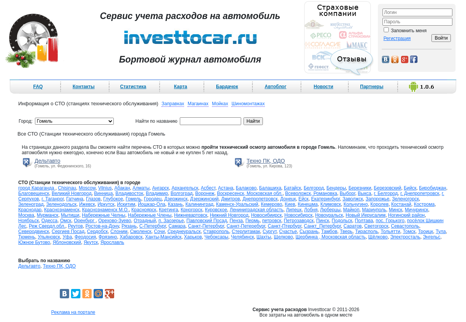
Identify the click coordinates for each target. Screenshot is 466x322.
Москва (26, 215)
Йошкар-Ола (151, 204)
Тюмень (26, 237)
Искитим (126, 204)
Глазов (93, 199)
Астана (225, 188)
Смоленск (140, 231)
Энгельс (431, 237)
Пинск (322, 220)
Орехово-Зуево (114, 220)
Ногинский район (406, 215)
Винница (103, 193)
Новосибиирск (266, 215)
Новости (323, 86)
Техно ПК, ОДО (266, 161)
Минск (395, 209)
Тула (441, 231)
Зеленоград (30, 204)
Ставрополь (216, 231)
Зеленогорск (405, 199)
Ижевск (87, 204)
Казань (175, 204)
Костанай (401, 204)
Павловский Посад (206, 220)
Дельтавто (47, 161)
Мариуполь (374, 209)
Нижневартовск (190, 215)
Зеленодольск (61, 204)
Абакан (122, 188)
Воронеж (204, 193)
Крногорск (191, 209)
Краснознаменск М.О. (105, 209)
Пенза (236, 220)
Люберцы (330, 209)
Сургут (269, 231)
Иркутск (105, 204)
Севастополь (405, 226)
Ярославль (112, 242)
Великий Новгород (72, 193)
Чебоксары (216, 237)
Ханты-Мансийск (163, 237)
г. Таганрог (53, 199)
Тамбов (329, 231)
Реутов (75, 226)
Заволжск (353, 199)
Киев (290, 204)
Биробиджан (432, 188)
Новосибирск (298, 215)
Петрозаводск (299, 220)
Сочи (159, 231)
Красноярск (143, 209)
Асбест (208, 188)
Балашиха (270, 188)
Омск (65, 220)
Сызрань (308, 231)
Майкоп (351, 209)
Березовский (388, 188)
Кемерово (271, 204)
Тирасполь (366, 231)
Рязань (129, 226)
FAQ (38, 86)
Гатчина (74, 199)
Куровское (216, 209)
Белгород (314, 188)
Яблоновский (67, 242)
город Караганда (37, 188)
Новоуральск (329, 215)
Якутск (90, 242)
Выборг (347, 193)
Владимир (157, 193)
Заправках (173, 103)
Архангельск (185, 188)
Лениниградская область (256, 209)
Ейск (304, 199)
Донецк (288, 199)
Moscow (87, 188)
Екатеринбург (325, 199)
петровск (271, 220)
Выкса (364, 193)
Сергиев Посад (68, 231)
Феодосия (85, 237)
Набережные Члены (149, 215)
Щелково (283, 237)
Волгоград (181, 193)
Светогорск (376, 226)
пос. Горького (390, 220)
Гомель (133, 199)
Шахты (264, 237)
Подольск (342, 220)
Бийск (410, 188)
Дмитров (230, 199)
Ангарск (160, 188)
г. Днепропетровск (419, 193)
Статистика (133, 86)
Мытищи (70, 215)
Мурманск (47, 215)
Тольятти (390, 231)
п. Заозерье (171, 220)
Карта (180, 86)
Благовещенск (33, 193)
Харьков (193, 237)
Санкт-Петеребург (246, 226)
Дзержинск (176, 199)
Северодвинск (33, 231)
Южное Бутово (34, 242)
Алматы (141, 188)
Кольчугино (356, 204)
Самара (177, 226)
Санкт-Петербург (206, 226)
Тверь (346, 231)
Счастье (288, 231)
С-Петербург (152, 226)
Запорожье (377, 199)
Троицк (425, 231)
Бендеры (336, 188)
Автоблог (276, 86)
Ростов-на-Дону (102, 226)
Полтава (364, 220)
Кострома (424, 204)
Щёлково (378, 237)
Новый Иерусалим (366, 215)
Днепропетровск (260, 199)
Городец (153, 199)
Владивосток (129, 193)
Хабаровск (131, 237)
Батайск (292, 188)
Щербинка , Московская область (331, 237)
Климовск (330, 204)
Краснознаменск (61, 209)
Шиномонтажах (247, 103)
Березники (359, 188)
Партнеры (371, 86)
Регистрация (396, 38)
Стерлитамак (246, 231)
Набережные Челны (103, 215)
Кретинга (168, 209)
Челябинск (242, 237)
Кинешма (308, 204)
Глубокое (113, 199)
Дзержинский (204, 199)
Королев (379, 204)
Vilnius (105, 188)
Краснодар (30, 209)
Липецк (294, 209)
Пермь (252, 220)
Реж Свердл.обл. (47, 226)
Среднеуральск (184, 231)
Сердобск (97, 231)
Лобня (311, 209)
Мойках (220, 103)
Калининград (200, 204)
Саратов (352, 226)
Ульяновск (49, 237)
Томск (409, 231)
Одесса (49, 220)
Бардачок (227, 86)
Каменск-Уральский (237, 204)
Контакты (84, 86)
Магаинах (198, 103)
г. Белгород (386, 193)
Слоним (118, 231)
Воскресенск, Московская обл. (250, 193)
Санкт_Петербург (322, 226)
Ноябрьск (28, 220)
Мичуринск (416, 209)
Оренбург (85, 220)
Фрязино (108, 237)
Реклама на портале (73, 312)
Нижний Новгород (229, 215)
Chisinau (67, 188)
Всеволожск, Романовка (311, 193)
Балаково (246, 188)
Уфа (67, 237)
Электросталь (405, 237)
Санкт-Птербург (284, 226)
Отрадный (145, 220)
